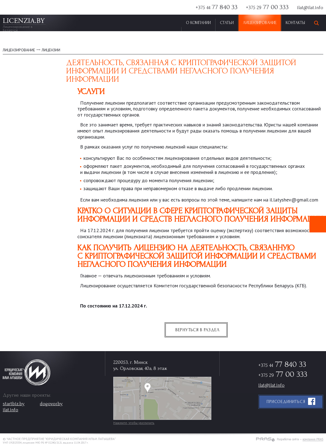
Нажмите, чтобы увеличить (133, 423)
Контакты (295, 22)
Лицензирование (260, 22)
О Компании (198, 22)
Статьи (227, 22)
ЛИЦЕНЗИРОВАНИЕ (19, 49)
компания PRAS (313, 439)
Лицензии (51, 49)
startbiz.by (14, 403)
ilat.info (10, 409)
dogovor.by (51, 403)
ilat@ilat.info (310, 7)
